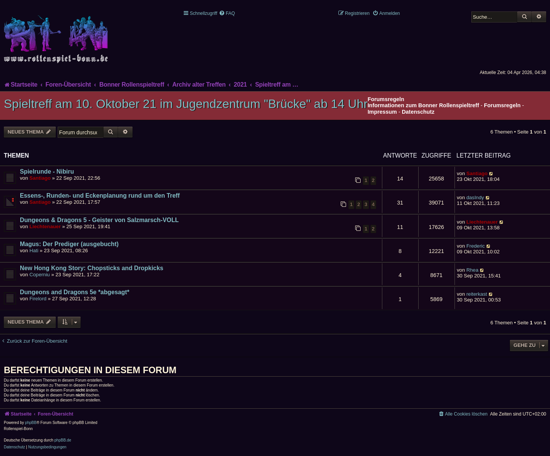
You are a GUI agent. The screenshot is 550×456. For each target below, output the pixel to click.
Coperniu (39, 274)
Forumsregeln (502, 105)
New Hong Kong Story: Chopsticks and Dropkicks (91, 268)
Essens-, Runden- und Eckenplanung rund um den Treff (100, 195)
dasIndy (475, 197)
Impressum (382, 112)
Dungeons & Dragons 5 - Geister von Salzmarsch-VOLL (99, 220)
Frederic (475, 246)
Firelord (38, 298)
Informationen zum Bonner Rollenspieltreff (423, 105)
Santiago (40, 178)
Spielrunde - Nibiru (47, 171)
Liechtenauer (45, 226)
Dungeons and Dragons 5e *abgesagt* (74, 292)
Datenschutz (418, 112)
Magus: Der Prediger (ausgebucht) (69, 244)
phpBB (31, 423)
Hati (33, 250)
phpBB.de (62, 440)
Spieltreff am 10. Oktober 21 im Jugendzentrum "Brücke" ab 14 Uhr (185, 104)
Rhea (472, 270)
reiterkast (476, 294)
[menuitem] (227, 13)
